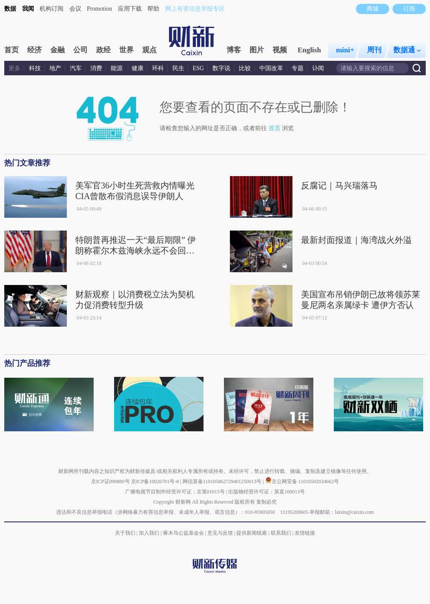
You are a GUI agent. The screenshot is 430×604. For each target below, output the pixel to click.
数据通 (407, 50)
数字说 (221, 68)
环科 (158, 68)
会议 (75, 9)
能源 (117, 68)
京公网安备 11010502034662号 (302, 481)
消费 (96, 68)
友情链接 (305, 533)
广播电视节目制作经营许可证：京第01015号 (175, 492)
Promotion (99, 9)
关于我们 (125, 533)
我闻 (28, 9)
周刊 (374, 50)
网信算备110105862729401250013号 (223, 481)
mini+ (345, 50)
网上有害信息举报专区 (195, 9)
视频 (279, 50)
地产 (55, 68)
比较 (245, 68)
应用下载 (130, 9)
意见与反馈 (220, 533)
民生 (178, 68)
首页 (11, 50)
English (309, 50)
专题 (298, 68)
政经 (103, 50)
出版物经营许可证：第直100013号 (266, 492)
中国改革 (271, 68)
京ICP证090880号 (110, 481)
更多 (14, 68)
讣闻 (318, 68)
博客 (233, 50)
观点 (149, 50)
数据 (10, 9)
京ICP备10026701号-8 (156, 481)
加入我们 (149, 533)
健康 (137, 68)
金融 (57, 50)
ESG (198, 68)
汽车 (76, 68)
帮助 (153, 9)
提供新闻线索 (251, 533)
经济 (34, 50)
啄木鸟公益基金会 (184, 533)
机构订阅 (51, 9)
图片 (256, 50)
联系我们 (281, 533)
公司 (80, 50)
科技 (35, 68)
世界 (126, 50)
